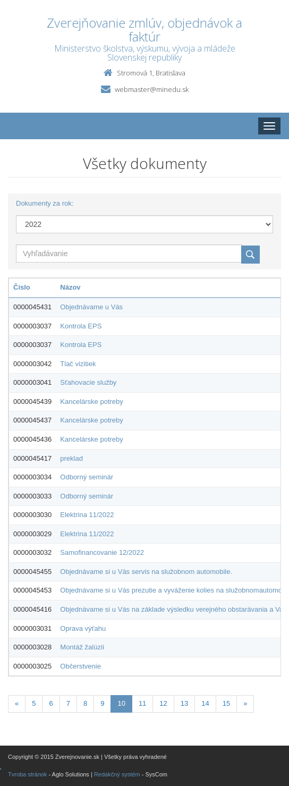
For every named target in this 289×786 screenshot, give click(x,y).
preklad (71, 458)
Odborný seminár (86, 477)
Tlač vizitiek (78, 364)
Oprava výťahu (83, 628)
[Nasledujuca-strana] (245, 704)
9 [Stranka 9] (102, 703)
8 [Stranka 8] (85, 703)
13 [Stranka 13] (184, 703)
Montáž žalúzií (82, 647)
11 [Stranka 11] (142, 703)
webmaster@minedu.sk (152, 89)
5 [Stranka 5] (34, 703)
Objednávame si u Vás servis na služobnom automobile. (146, 572)
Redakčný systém (117, 774)
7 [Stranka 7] (68, 703)
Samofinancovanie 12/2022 (102, 552)
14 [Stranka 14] (205, 703)
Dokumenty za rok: (44, 203)
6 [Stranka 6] (51, 703)
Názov (70, 287)
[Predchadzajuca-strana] (17, 704)
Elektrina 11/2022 (87, 515)
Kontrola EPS (80, 326)
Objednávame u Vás (91, 307)
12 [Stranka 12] (163, 703)
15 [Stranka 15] (226, 703)
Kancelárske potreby (91, 401)
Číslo (21, 287)
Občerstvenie (80, 666)
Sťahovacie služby (88, 382)
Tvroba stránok (27, 774)
